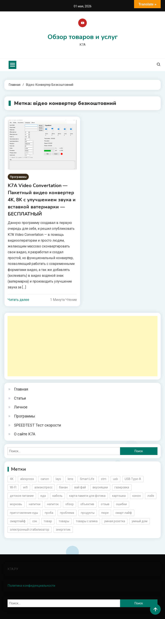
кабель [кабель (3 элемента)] (57, 495)
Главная (21, 389)
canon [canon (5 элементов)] (45, 479)
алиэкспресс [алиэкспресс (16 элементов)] (43, 487)
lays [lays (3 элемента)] (58, 479)
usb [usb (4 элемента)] (115, 479)
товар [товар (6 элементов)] (48, 521)
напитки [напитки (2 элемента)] (34, 504)
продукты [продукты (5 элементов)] (88, 512)
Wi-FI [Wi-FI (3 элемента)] (13, 487)
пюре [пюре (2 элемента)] (105, 512)
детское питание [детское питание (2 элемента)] (22, 495)
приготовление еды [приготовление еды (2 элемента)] (24, 512)
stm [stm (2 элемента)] (103, 479)
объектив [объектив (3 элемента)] (87, 504)
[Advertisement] (82, 346)
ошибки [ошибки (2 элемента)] (121, 504)
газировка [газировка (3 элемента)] (122, 487)
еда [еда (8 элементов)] (43, 495)
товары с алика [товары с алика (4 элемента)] (87, 521)
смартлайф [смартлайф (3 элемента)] (18, 521)
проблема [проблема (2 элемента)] (67, 512)
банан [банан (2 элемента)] (63, 487)
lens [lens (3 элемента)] (70, 479)
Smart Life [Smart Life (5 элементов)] (87, 479)
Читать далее (18, 300)
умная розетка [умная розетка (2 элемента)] (114, 521)
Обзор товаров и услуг (82, 37)
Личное (21, 407)
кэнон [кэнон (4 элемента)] (136, 495)
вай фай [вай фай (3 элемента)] (80, 487)
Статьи (20, 398)
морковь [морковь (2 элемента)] (16, 504)
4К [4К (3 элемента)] (12, 479)
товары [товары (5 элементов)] (64, 521)
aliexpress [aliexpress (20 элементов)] (27, 479)
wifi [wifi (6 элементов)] (25, 487)
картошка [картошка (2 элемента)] (119, 495)
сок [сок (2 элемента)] (34, 521)
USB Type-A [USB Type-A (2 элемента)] (133, 479)
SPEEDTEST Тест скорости (37, 425)
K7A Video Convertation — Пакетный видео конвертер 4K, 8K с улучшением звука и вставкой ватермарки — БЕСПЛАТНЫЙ (42, 199)
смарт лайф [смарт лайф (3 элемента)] (123, 512)
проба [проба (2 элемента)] (49, 512)
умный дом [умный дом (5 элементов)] (139, 521)
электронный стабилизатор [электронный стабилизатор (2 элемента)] (29, 529)
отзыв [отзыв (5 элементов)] (105, 504)
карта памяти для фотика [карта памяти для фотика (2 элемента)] (87, 495)
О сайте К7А (24, 434)
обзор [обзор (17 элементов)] (69, 504)
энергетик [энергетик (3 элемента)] (63, 529)
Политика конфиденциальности (31, 586)
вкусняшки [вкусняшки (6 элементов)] (100, 487)
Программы (18, 176)
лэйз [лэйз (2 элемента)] (150, 495)
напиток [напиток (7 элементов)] (53, 504)
